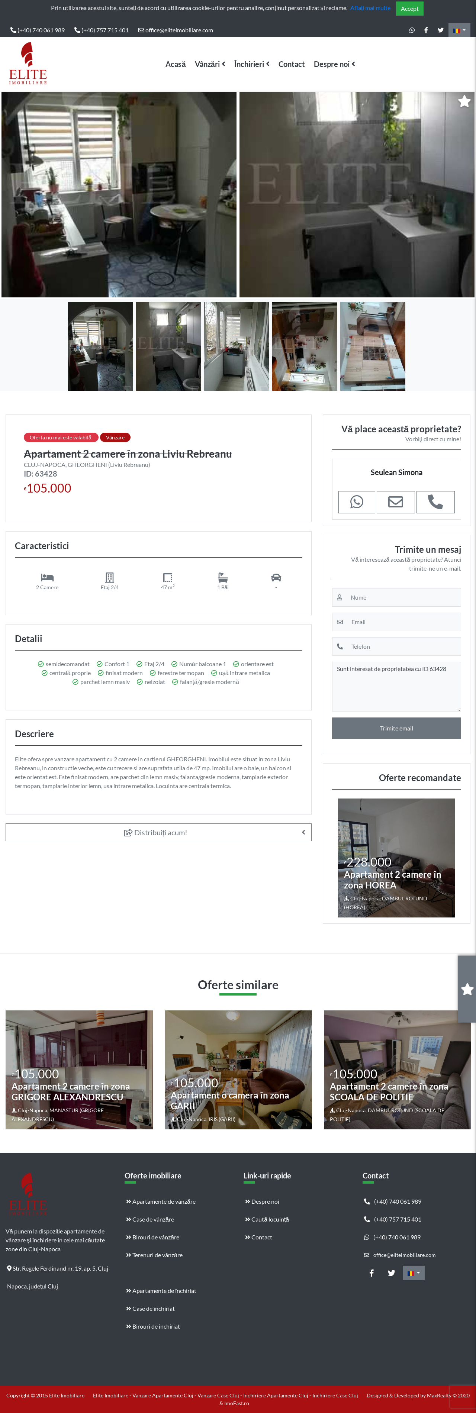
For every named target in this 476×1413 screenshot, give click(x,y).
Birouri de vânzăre (152, 1237)
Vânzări (207, 63)
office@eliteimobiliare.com (175, 29)
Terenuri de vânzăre (154, 1254)
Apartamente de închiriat (161, 1290)
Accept (410, 8)
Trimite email (396, 728)
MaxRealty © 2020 (448, 1395)
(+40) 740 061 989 (37, 29)
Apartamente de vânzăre (161, 1201)
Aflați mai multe (370, 7)
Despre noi (332, 63)
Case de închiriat (150, 1308)
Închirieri (249, 63)
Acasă (175, 63)
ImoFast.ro (236, 1403)
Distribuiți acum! (156, 832)
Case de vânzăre (150, 1219)
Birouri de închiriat (153, 1326)
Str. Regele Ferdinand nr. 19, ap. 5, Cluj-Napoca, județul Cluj (58, 1271)
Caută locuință (267, 1219)
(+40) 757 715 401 (101, 29)
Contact (292, 63)
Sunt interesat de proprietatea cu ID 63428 (396, 686)
